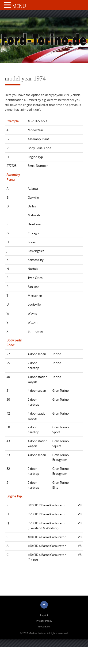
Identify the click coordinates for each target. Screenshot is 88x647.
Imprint (44, 615)
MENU (19, 6)
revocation (44, 626)
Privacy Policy (44, 620)
